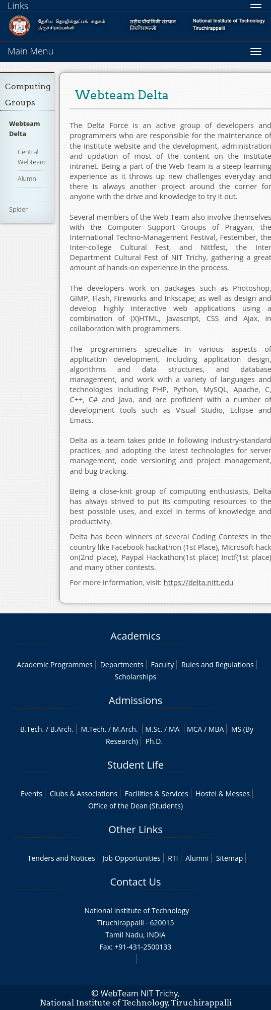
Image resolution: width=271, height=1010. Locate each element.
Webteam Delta (24, 128)
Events (31, 793)
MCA (194, 729)
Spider (18, 209)
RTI (173, 858)
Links (18, 5)
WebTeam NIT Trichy (139, 993)
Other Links (135, 829)
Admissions (135, 700)
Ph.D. (154, 741)
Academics (135, 636)
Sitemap (229, 858)
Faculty (162, 664)
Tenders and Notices (61, 858)
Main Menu (30, 51)
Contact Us (135, 882)
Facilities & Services (156, 793)
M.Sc (153, 729)
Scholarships (135, 676)
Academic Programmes (55, 664)
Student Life (135, 765)
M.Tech (93, 729)
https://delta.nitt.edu (199, 582)
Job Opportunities (131, 858)
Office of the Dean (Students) (135, 805)
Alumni (28, 178)
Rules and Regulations (217, 664)
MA (174, 729)
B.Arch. (62, 729)
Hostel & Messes (222, 793)
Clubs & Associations (84, 793)
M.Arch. (125, 729)
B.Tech (31, 729)
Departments (122, 664)
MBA (216, 729)
